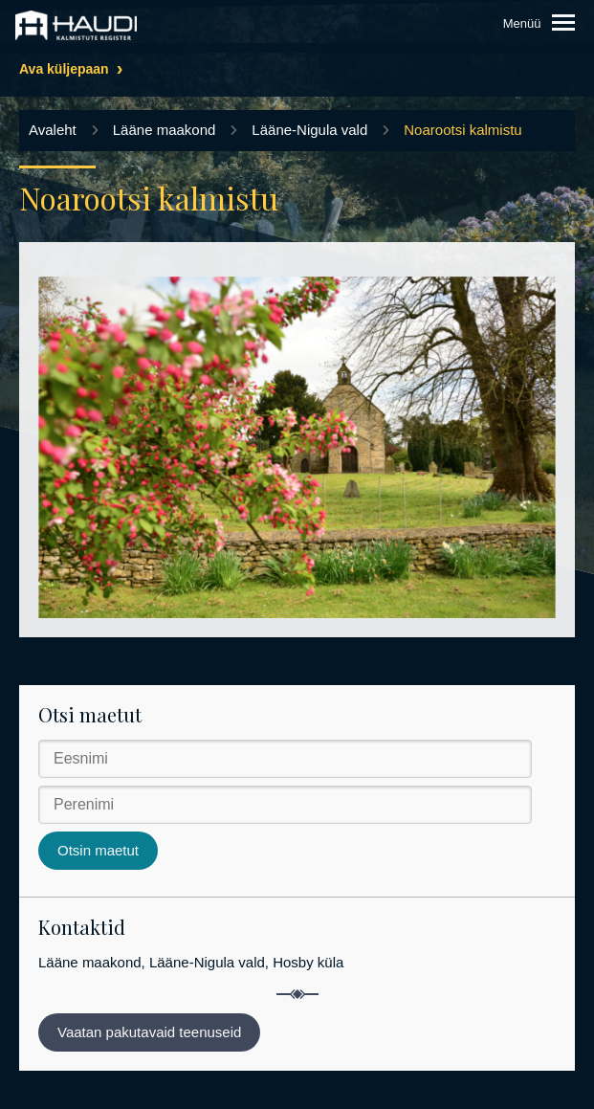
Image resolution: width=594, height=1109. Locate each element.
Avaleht (53, 130)
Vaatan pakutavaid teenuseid (149, 1032)
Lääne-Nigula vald (309, 130)
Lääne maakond (164, 130)
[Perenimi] (285, 805)
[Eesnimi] (285, 759)
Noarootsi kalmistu (462, 130)
